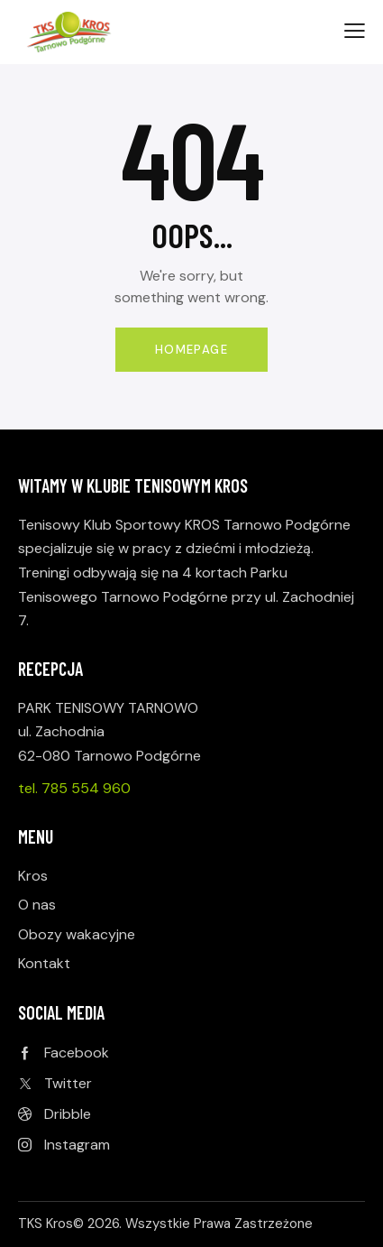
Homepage (191, 349)
